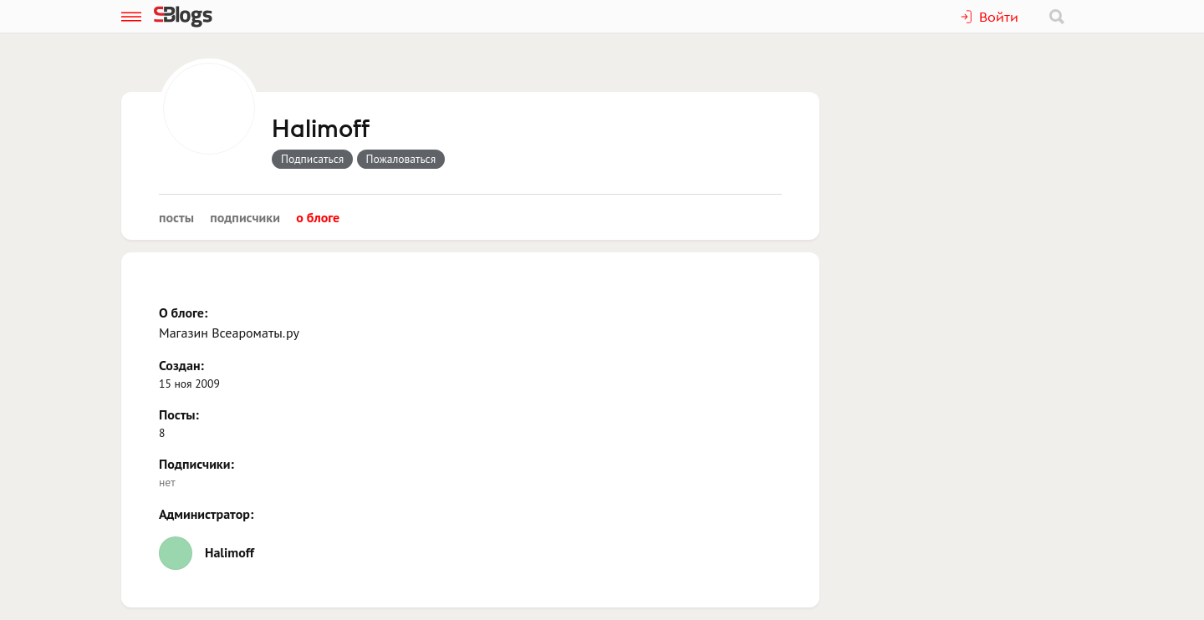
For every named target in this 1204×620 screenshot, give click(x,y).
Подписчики (245, 217)
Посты (176, 217)
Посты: (179, 414)
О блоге (317, 217)
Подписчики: (196, 463)
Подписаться (312, 158)
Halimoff (321, 129)
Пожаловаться (401, 158)
